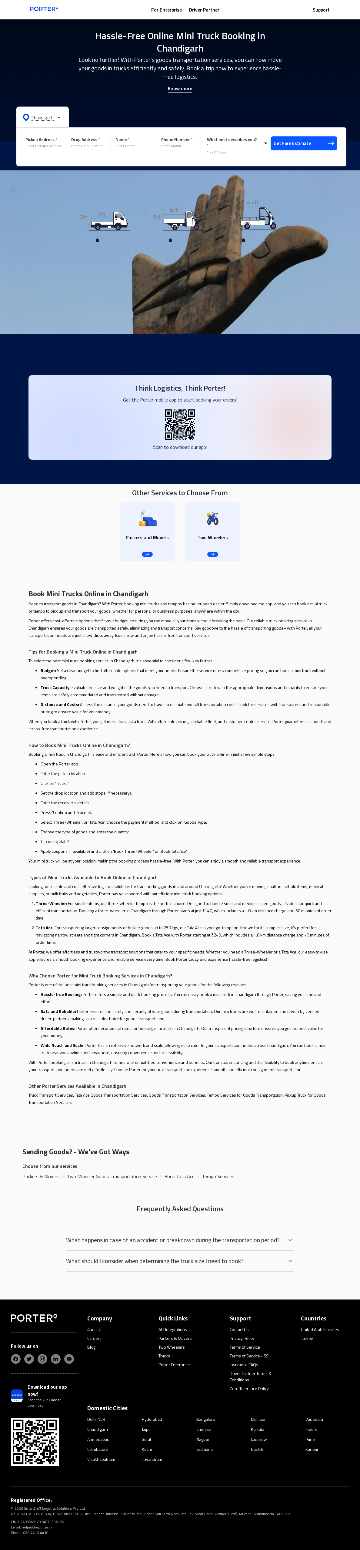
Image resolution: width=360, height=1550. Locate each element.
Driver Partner (204, 9)
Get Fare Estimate (304, 143)
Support (321, 9)
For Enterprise (166, 9)
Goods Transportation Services (177, 1095)
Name (122, 139)
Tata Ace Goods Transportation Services (111, 1095)
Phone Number (177, 139)
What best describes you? (232, 142)
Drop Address (85, 139)
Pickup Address (41, 139)
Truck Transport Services (50, 1095)
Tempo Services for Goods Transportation (245, 1095)
